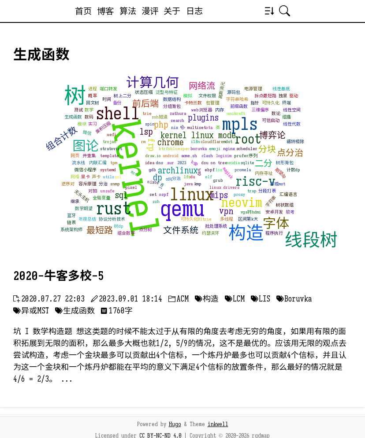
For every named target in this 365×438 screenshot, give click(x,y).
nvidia (233, 163)
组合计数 (61, 138)
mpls (240, 124)
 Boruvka (294, 299)
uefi (111, 134)
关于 (172, 11)
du (192, 177)
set (152, 194)
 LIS (260, 299)
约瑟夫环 (211, 233)
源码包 (233, 92)
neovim (241, 202)
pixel (131, 187)
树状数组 (285, 205)
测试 (78, 110)
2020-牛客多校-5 (58, 276)
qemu (182, 208)
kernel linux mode (198, 135)
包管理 (212, 103)
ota (209, 127)
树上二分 (122, 96)
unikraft (236, 113)
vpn (227, 211)
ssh (156, 201)
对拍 (92, 191)
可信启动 (270, 120)
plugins (203, 117)
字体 (276, 223)
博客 (105, 11)
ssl (118, 177)
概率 (92, 96)
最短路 (99, 230)
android (171, 155)
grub (218, 180)
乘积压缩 (103, 127)
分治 (103, 184)
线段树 (311, 240)
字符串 (271, 201)
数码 (89, 117)
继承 (75, 201)
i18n (195, 141)
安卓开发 (274, 212)
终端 (286, 103)
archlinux (178, 170)
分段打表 (267, 191)
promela (243, 170)
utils (108, 177)
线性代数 (292, 124)
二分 (263, 163)
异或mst (277, 184)
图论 (85, 146)
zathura (178, 113)
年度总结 (87, 219)
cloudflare (212, 141)
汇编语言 (288, 194)
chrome (170, 142)
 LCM (235, 299)
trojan (109, 141)
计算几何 (152, 82)
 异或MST (31, 311)
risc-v (255, 181)
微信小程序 (85, 170)
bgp (195, 162)
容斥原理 (87, 184)
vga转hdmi (251, 212)
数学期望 (84, 208)
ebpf (210, 170)
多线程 (226, 219)
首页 (83, 11)
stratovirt (111, 148)
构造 (246, 233)
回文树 (92, 103)
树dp (118, 226)
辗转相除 (295, 141)
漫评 (150, 11)
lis (219, 170)
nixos (153, 182)
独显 (283, 96)
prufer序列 (245, 155)
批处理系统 (216, 226)
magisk (227, 173)
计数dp (293, 170)
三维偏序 (260, 110)
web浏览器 (201, 110)
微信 (87, 132)
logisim (223, 155)
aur (170, 163)
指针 (254, 103)
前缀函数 (239, 106)
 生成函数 (75, 311)
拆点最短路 (265, 96)
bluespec (180, 148)
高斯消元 (221, 90)
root (248, 139)
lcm (161, 186)
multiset (196, 127)
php (161, 124)
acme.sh (189, 155)
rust (113, 208)
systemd (108, 170)
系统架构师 (71, 229)
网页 (75, 155)
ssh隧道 (160, 117)
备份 (117, 103)
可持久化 (270, 103)
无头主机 (82, 196)
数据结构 (172, 99)
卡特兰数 (193, 103)
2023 (182, 163)
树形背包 (285, 163)
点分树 (145, 229)
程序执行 (274, 233)
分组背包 (172, 106)
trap (252, 191)
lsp (146, 131)
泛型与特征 (167, 92)
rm (143, 141)
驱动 (293, 96)
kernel (135, 179)
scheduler (246, 148)
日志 (194, 11)
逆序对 (67, 184)
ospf (163, 194)
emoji (214, 148)
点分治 (290, 152)
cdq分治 (173, 179)
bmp (200, 172)
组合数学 (126, 233)
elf (208, 177)
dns (159, 163)
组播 (286, 117)
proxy (239, 194)
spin (150, 124)
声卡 (96, 177)
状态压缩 (144, 92)
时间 (106, 99)
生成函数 (73, 117)
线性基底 (281, 89)
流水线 (78, 163)
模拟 (187, 96)
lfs (187, 177)
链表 (71, 222)
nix (174, 127)
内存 (219, 110)
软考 (290, 212)
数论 (276, 113)
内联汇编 (98, 163)
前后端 (145, 103)
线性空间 (292, 110)
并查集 (89, 155)
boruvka (198, 148)
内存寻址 (263, 173)
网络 (75, 177)
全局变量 (101, 198)
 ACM (178, 299)
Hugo (175, 424)
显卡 (85, 177)
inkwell (218, 424)
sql (121, 195)
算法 (127, 11)
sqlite (247, 163)
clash (207, 155)
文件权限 (207, 96)
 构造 (207, 299)
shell (118, 113)
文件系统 (180, 230)
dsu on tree (214, 163)
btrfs (164, 148)
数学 (89, 110)
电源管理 (253, 89)
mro (134, 173)
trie (147, 113)
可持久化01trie (196, 219)
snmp (115, 184)
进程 (92, 89)
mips (219, 195)
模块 (82, 124)
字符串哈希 (237, 99)
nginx (229, 148)
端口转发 (108, 89)
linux (192, 194)
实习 (92, 124)
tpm (113, 163)
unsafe (107, 191)
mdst (227, 141)
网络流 (202, 86)
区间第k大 (248, 219)
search (177, 120)
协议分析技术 (112, 219)
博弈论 (272, 135)
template (109, 155)
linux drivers (224, 187)
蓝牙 (71, 215)
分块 (267, 149)
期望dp (281, 173)
